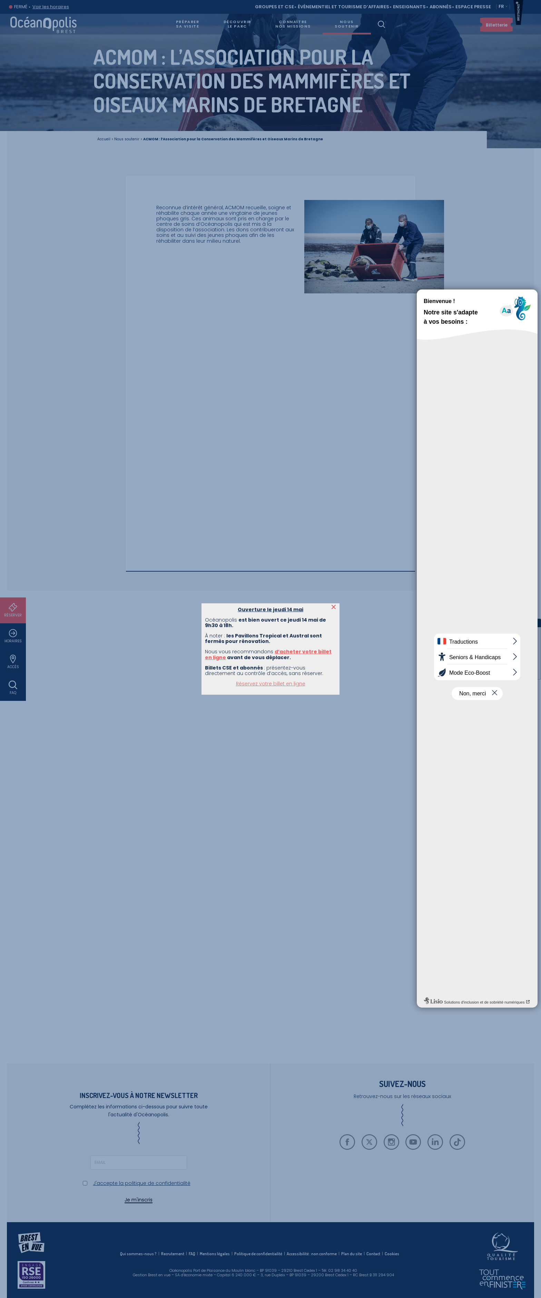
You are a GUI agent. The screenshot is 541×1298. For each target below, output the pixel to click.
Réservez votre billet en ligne (270, 158)
